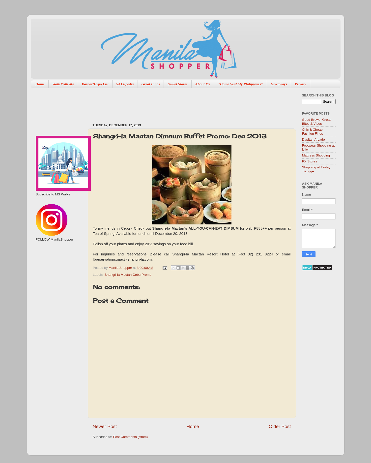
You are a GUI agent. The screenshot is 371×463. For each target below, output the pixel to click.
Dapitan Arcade (313, 139)
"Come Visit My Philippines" (240, 84)
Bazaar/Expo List (95, 84)
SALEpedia (125, 84)
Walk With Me (63, 84)
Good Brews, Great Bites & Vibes (316, 121)
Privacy (300, 84)
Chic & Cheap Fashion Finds (312, 131)
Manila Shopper (121, 268)
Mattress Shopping (316, 155)
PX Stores (309, 161)
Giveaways (279, 84)
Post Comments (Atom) (130, 437)
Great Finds (151, 84)
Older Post (280, 426)
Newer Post (105, 426)
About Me (202, 84)
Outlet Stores (177, 84)
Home (40, 84)
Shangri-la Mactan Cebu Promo (128, 275)
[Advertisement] (183, 103)
